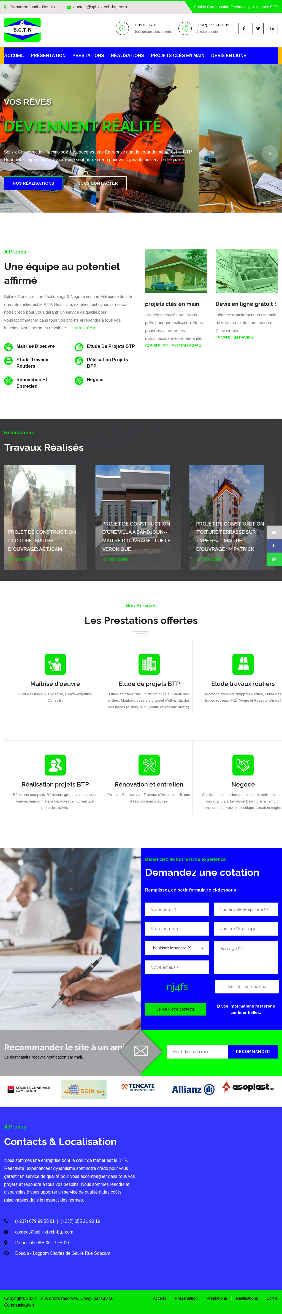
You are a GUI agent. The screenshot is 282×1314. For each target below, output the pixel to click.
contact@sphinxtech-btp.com (97, 6)
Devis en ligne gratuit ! (246, 304)
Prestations (88, 55)
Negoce (243, 784)
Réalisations (127, 55)
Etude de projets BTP (149, 683)
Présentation (48, 55)
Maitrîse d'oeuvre (55, 683)
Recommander (253, 1051)
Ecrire (272, 1298)
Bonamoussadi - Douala (29, 6)
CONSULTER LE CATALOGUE (173, 345)
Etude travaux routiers (243, 683)
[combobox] (177, 948)
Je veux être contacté (176, 1009)
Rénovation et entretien (149, 784)
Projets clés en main (177, 55)
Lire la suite (83, 327)
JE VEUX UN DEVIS (235, 337)
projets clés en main (172, 304)
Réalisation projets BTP (55, 784)
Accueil (14, 55)
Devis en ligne (228, 55)
